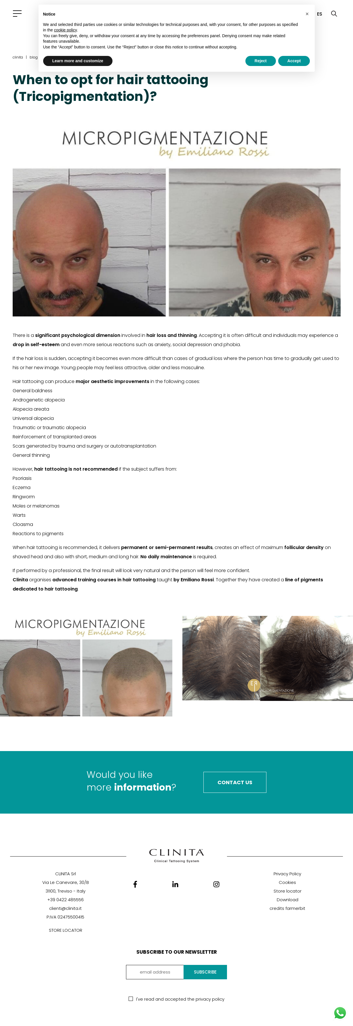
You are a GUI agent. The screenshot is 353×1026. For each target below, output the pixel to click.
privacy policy (210, 999)
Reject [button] (261, 61)
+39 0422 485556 (65, 900)
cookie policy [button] (65, 30)
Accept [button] (294, 61)
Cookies (287, 882)
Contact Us (234, 782)
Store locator (288, 891)
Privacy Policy (287, 874)
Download (287, 900)
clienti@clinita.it (65, 908)
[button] (307, 13)
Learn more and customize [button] (77, 61)
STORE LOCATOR (65, 930)
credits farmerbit (287, 908)
